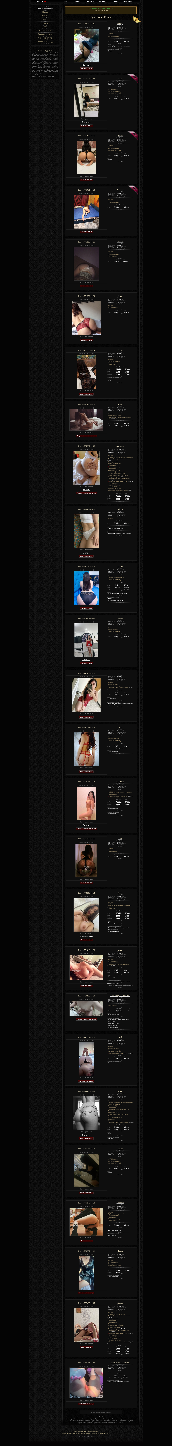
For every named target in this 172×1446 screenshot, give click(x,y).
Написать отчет (86, 125)
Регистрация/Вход (44, 42)
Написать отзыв (86, 68)
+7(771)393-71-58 (88, 727)
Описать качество (86, 394)
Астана (77, 1)
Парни (45, 12)
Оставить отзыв (86, 340)
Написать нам (45, 30)
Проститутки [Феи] (45, 8)
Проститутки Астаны (92, 1431)
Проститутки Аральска (85, 1422)
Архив (45, 27)
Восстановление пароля (103, 1433)
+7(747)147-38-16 (88, 24)
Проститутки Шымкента (73, 1419)
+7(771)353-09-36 (88, 242)
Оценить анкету (86, 180)
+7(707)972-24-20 (88, 996)
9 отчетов (86, 1135)
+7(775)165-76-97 (88, 1149)
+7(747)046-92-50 (88, 404)
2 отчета (86, 489)
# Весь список (127, 1)
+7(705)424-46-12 (88, 79)
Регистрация (81, 1433)
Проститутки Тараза (88, 1419)
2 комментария (86, 936)
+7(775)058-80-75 (88, 136)
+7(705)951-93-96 (88, 618)
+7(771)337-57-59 (88, 566)
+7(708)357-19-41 (88, 1251)
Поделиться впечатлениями (86, 436)
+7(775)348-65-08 (88, 1203)
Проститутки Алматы (80, 1431)
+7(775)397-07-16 (88, 446)
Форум (45, 23)
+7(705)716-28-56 (88, 839)
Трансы (45, 16)
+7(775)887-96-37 (88, 509)
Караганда (102, 1)
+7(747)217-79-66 (88, 1037)
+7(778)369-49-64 (88, 893)
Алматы (65, 1)
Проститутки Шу (96, 1421)
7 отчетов (86, 660)
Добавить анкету (45, 34)
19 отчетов (86, 65)
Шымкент (90, 1)
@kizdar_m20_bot (101, 10)
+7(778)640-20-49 (88, 1091)
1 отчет (86, 553)
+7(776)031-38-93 (88, 190)
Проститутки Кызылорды (103, 1419)
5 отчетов (86, 122)
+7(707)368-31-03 (88, 782)
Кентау (115, 1)
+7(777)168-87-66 (88, 1363)
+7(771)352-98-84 (88, 296)
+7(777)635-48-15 (88, 1303)
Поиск (44, 19)
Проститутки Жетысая (83, 1421)
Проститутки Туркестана (119, 1419)
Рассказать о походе (86, 1081)
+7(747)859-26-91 (88, 673)
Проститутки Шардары (126, 1421)
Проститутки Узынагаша (115, 1422)
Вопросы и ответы (45, 38)
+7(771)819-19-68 (88, 950)
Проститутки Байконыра (110, 1421)
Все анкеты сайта (72, 1433)
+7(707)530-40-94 (88, 350)
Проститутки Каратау (100, 1422)
